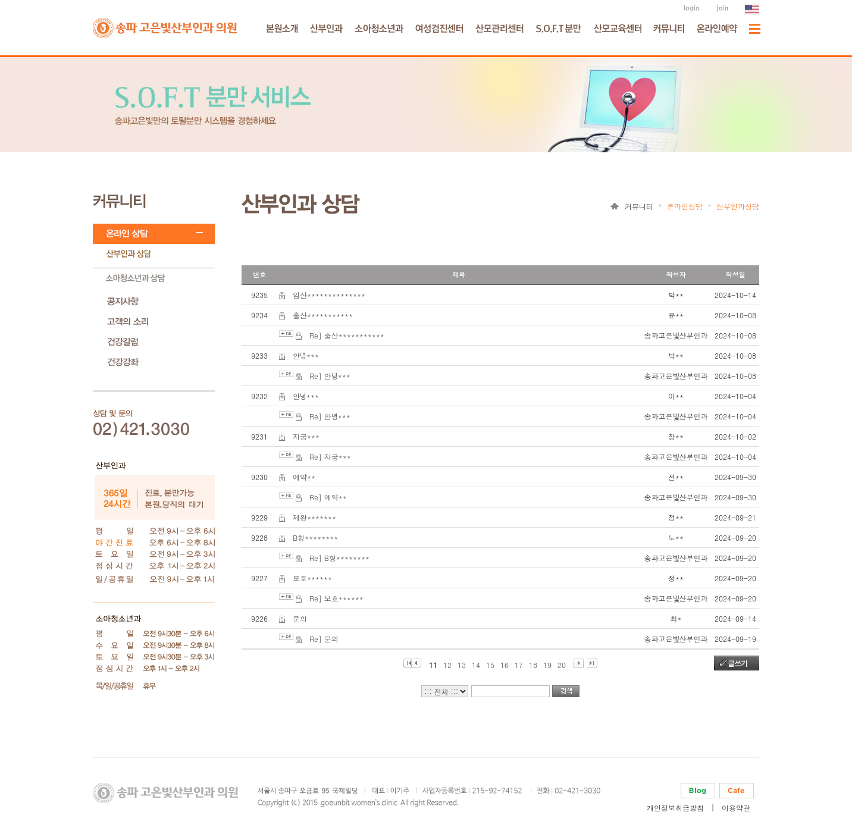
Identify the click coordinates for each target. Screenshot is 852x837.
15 (490, 663)
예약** (304, 477)
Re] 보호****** (336, 598)
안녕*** (306, 355)
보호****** (312, 578)
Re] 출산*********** (346, 335)
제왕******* (314, 517)
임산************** (329, 295)
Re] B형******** (339, 558)
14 (476, 663)
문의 (300, 618)
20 (561, 663)
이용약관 (736, 807)
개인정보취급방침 (675, 807)
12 (447, 663)
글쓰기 (737, 663)
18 (533, 663)
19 (547, 663)
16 (504, 663)
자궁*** (306, 436)
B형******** (315, 537)
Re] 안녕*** (329, 376)
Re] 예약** (328, 497)
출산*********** (323, 315)
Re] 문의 (324, 639)
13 (462, 663)
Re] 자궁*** (330, 457)
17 (519, 663)
